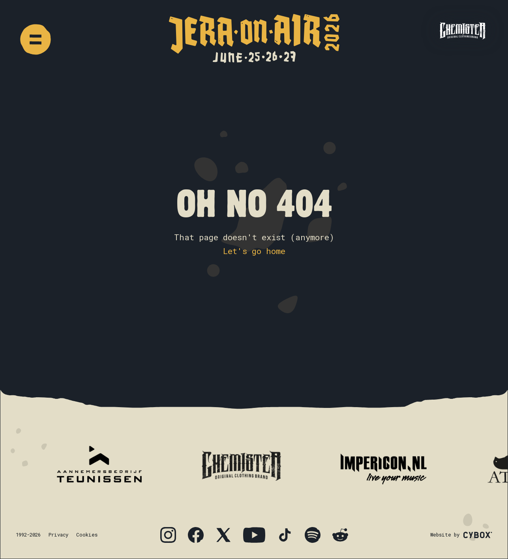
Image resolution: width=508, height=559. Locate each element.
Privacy (58, 534)
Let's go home (254, 250)
